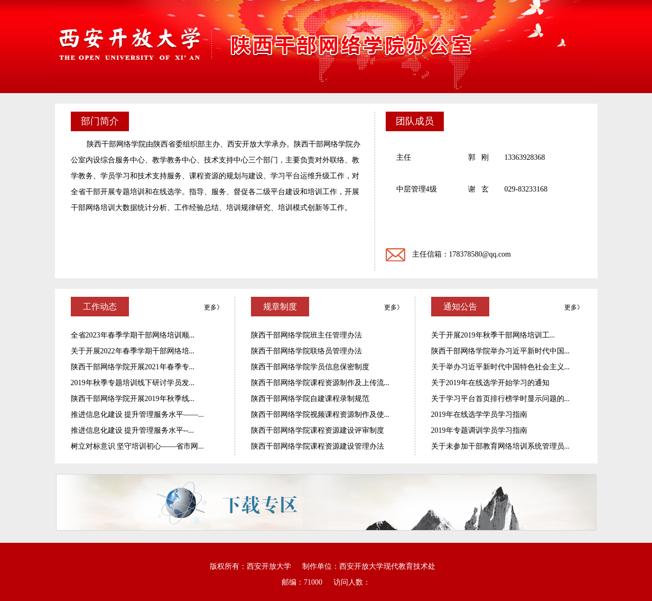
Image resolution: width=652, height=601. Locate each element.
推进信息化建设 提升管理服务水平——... (137, 414)
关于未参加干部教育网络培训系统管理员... (500, 446)
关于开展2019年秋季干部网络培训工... (493, 335)
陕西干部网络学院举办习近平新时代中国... (500, 351)
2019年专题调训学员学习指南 (479, 430)
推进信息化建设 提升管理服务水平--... (132, 430)
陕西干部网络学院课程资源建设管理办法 (317, 446)
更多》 (213, 307)
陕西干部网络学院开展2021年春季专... (133, 367)
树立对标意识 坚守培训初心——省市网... (137, 446)
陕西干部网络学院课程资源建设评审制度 (317, 430)
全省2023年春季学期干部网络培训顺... (133, 335)
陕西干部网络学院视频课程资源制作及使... (320, 414)
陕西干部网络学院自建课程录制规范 (310, 399)
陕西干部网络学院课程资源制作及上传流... (320, 383)
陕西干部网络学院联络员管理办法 (306, 351)
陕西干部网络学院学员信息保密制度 (310, 367)
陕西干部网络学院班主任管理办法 (306, 335)
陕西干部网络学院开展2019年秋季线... (133, 399)
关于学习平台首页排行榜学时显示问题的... (500, 399)
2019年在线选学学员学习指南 (479, 414)
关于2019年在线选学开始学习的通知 (490, 383)
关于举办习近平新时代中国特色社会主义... (500, 367)
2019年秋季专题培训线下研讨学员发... (133, 383)
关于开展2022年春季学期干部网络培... (133, 351)
